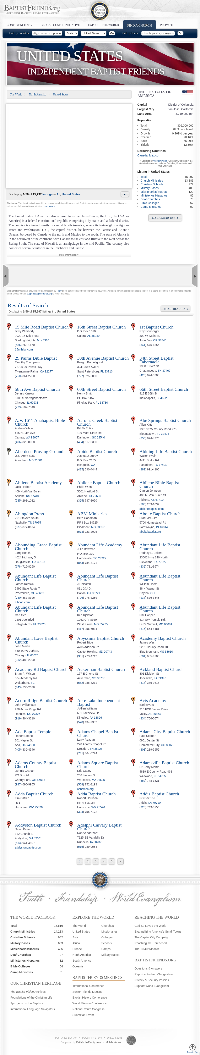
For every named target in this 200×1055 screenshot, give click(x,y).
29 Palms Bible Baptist (36, 358)
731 (80, 753)
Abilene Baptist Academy (38, 482)
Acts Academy (153, 700)
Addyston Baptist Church (38, 825)
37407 (166, 370)
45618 (41, 779)
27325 (36, 714)
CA (42, 371)
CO (163, 745)
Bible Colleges (150, 203)
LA (155, 678)
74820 (31, 745)
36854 (157, 714)
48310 (45, 340)
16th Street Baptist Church (101, 327)
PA (91, 717)
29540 (101, 437)
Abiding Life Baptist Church (166, 451)
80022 (170, 745)
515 (80, 846)
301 (80, 656)
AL (89, 335)
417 (80, 628)
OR (155, 340)
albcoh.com (22, 602)
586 (18, 345)
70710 (157, 802)
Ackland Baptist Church (162, 669)
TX (156, 464)
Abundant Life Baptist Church (160, 546)
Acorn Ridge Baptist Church (41, 700)
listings (47, 194)
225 (142, 807)
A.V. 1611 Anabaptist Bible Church (40, 422)
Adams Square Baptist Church (97, 764)
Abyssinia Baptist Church (100, 638)
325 (80, 500)
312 (18, 660)
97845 (162, 340)
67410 (35, 496)
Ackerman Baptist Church (101, 669)
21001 (38, 460)
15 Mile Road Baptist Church (42, 327)
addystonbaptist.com (28, 847)
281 (142, 469)
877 (18, 527)
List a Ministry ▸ (165, 217)
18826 (98, 717)
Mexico (153, 155)
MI (38, 340)
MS (162, 651)
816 (142, 628)
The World (16, 94)
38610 (169, 651)
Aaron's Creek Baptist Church (97, 422)
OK (24, 745)
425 (80, 469)
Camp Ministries (151, 206)
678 (18, 566)
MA (94, 779)
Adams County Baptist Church (35, 764)
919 (18, 718)
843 (80, 562)
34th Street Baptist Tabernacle (157, 359)
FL (102, 371)
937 (142, 597)
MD (31, 460)
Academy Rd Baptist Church (41, 669)
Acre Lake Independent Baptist (98, 702)
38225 (98, 748)
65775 (103, 624)
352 (142, 780)
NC (29, 714)
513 (18, 843)
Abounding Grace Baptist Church (38, 546)
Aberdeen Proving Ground (39, 451)
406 (18, 442)
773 (18, 407)
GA (34, 562)
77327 (162, 562)
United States (61, 94)
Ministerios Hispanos (154, 195)
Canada (142, 155)
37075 (37, 522)
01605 (101, 779)
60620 (34, 655)
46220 (164, 398)
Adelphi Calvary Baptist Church (99, 826)
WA (28, 437)
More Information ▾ (68, 255)
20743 (108, 651)
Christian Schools (152, 184)
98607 (35, 437)
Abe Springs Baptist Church (165, 420)
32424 (165, 433)
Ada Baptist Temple (33, 731)
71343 (162, 678)
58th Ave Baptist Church (37, 389)
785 (18, 500)
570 (80, 722)
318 (142, 682)
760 (18, 376)
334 (142, 718)
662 (80, 682)
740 (18, 597)
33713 (108, 371)
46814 (164, 527)
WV (31, 807)
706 (80, 597)
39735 (101, 678)
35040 (95, 335)
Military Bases (150, 188)
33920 (41, 624)
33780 (104, 402)
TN (160, 370)
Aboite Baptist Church (160, 513)
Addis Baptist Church (159, 793)
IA (91, 842)
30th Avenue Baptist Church (103, 358)
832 (142, 566)
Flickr (59, 291)
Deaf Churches (150, 199)
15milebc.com (24, 349)
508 (80, 784)
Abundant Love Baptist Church (36, 640)
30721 (96, 593)
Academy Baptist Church (163, 638)
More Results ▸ (176, 308)
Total (144, 176)
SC (94, 437)
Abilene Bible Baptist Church (159, 484)
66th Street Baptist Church (164, 389)
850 (142, 438)
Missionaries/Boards (154, 191)
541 (142, 345)
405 (18, 749)
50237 (97, 842)
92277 (49, 371)
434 (80, 442)
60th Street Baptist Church (101, 389)
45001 (38, 838)
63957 (101, 527)
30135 (41, 562)
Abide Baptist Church (97, 451)
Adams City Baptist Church (165, 731)
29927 (102, 558)
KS (28, 496)
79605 (97, 496)
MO (93, 527)
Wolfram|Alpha (160, 161)
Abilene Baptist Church (98, 482)
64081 (168, 624)
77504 (163, 464)
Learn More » (49, 206)
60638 (34, 402)
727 (80, 376)
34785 (162, 776)
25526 (38, 807)
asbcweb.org (85, 789)
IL (28, 402)
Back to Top (192, 1048)
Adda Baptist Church (34, 793)
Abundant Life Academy (100, 544)
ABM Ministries (92, 513)
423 (142, 375)
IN (158, 398)
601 (142, 656)
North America (37, 94)
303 (142, 749)
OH (33, 593)
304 (80, 811)
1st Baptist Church (157, 327)
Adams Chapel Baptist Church (97, 733)
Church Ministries (152, 180)
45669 (40, 593)
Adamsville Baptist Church (164, 762)
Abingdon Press (29, 513)
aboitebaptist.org (150, 531)
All (58, 194)
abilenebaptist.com (152, 508)
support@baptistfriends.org (39, 294)
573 (80, 531)
